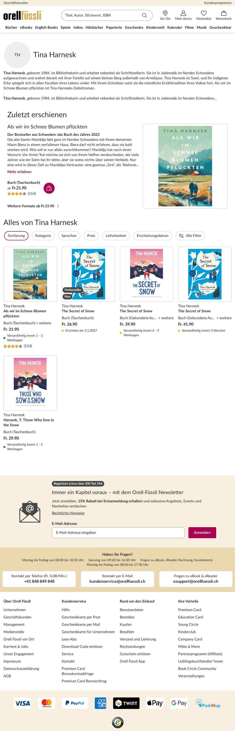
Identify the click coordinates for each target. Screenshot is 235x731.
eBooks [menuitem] (26, 27)
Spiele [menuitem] (66, 27)
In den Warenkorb (49, 188)
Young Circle (188, 624)
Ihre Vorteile (188, 601)
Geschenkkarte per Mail (81, 624)
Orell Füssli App (132, 661)
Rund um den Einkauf (137, 601)
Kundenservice (74, 601)
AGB (7, 676)
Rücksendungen (132, 647)
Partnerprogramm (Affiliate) (200, 654)
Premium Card (189, 610)
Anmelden (202, 533)
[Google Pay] (179, 703)
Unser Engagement (18, 654)
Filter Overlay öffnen (8, 235)
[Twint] (126, 703)
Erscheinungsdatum (165, 236)
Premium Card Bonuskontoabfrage (77, 671)
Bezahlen (127, 632)
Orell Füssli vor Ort (18, 639)
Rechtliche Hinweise (68, 513)
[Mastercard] (46, 703)
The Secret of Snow (88, 298)
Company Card (190, 639)
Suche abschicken (144, 15)
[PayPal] (75, 703)
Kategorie (55, 236)
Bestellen (127, 617)
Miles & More (189, 647)
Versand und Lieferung (138, 639)
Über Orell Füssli (17, 601)
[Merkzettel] (203, 15)
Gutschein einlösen (135, 654)
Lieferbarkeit (128, 236)
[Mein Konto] (183, 15)
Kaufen (125, 624)
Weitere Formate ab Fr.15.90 (33, 206)
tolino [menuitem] (78, 27)
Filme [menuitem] (189, 27)
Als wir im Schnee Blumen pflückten (185, 166)
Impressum (12, 661)
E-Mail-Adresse (64, 524)
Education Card (190, 617)
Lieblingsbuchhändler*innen (200, 661)
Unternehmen (14, 610)
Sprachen (81, 236)
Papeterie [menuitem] (114, 27)
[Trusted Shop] (117, 723)
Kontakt (68, 661)
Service (67, 654)
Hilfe (66, 610)
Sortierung (28, 236)
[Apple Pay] (155, 703)
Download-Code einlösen (82, 647)
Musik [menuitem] (202, 27)
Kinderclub (187, 632)
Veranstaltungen (191, 676)
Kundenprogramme (218, 3)
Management (14, 624)
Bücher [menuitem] (11, 27)
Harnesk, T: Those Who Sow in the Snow (30, 404)
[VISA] (22, 703)
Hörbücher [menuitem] (94, 27)
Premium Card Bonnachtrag (84, 681)
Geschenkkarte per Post (81, 617)
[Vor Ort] (165, 15)
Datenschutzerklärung (21, 669)
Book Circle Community (197, 669)
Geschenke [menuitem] (134, 27)
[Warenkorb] (224, 15)
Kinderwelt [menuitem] (155, 27)
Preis (104, 236)
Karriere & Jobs (15, 647)
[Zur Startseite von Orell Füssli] (29, 15)
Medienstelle (13, 632)
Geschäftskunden (15, 3)
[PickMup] (208, 703)
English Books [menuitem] (46, 27)
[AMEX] (100, 703)
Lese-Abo (69, 639)
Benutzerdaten (131, 610)
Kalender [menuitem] (174, 27)
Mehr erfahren (19, 172)
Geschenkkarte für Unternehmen (88, 632)
